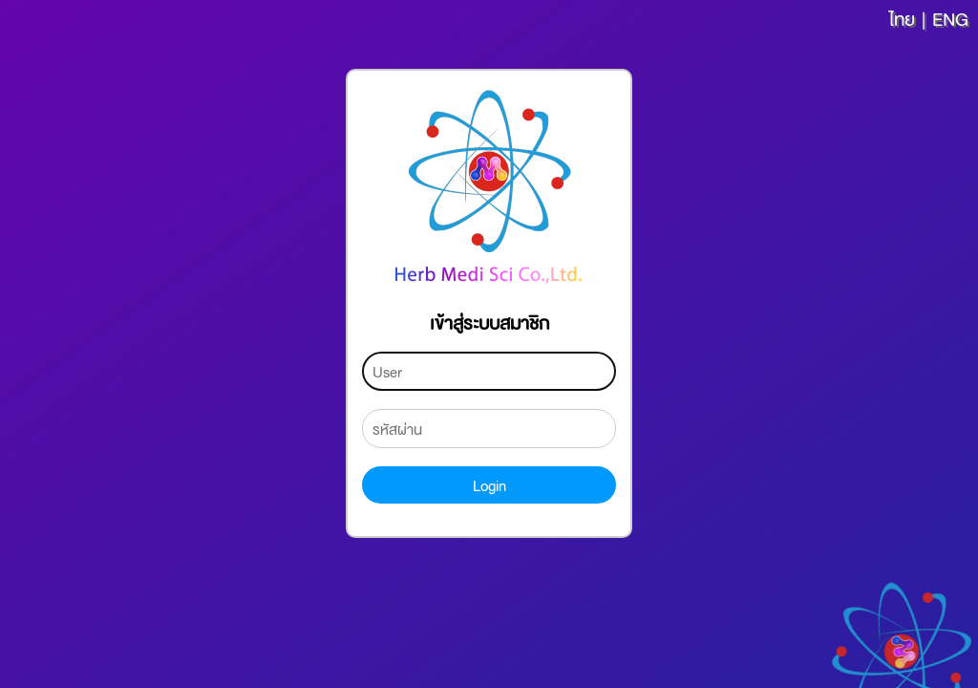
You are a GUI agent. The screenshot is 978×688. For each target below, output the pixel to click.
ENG (950, 18)
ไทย (902, 18)
